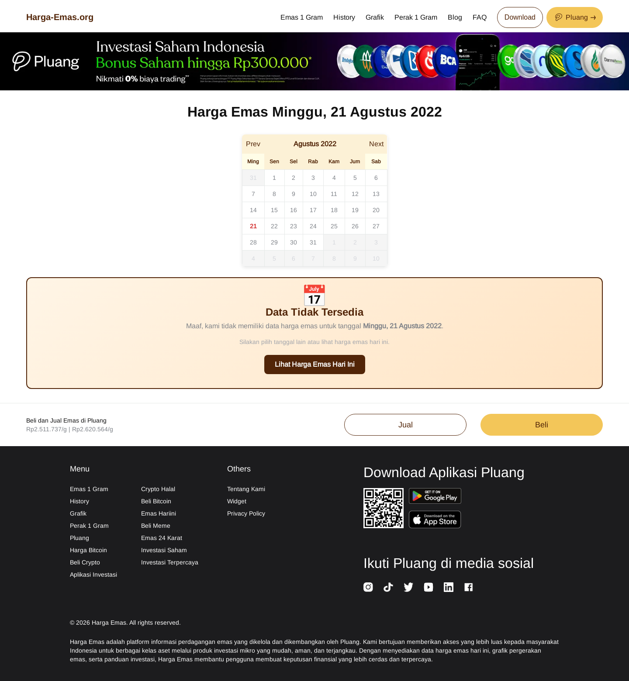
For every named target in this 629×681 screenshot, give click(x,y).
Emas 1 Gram (301, 17)
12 (355, 193)
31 (253, 177)
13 (376, 193)
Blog (455, 17)
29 (274, 242)
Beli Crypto (85, 562)
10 (313, 193)
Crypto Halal (158, 488)
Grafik (375, 17)
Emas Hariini (158, 513)
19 (355, 209)
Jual (405, 424)
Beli (541, 424)
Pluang (79, 537)
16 (293, 209)
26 (355, 226)
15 (274, 209)
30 (293, 242)
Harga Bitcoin (88, 550)
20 (376, 209)
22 (274, 226)
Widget (236, 501)
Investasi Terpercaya (169, 562)
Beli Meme (155, 525)
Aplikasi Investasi (93, 574)
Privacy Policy (246, 513)
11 (334, 193)
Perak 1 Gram (415, 17)
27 (376, 226)
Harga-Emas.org (59, 17)
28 (253, 242)
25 (334, 226)
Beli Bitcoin (156, 501)
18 (334, 209)
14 (253, 209)
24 (313, 226)
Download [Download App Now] (520, 17)
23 (293, 226)
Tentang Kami (246, 488)
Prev (253, 144)
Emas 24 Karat (161, 537)
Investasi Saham (164, 550)
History (344, 17)
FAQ (480, 17)
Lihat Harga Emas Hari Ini (315, 364)
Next (376, 144)
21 (253, 226)
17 (313, 209)
